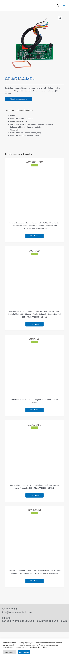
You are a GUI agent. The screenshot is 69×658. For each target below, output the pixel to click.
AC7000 (34, 251)
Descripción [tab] (9, 110)
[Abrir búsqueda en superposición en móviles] (57, 5)
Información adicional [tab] (24, 110)
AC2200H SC (34, 162)
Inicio (7, 80)
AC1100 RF (34, 510)
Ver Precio (35, 236)
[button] (60, 18)
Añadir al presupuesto (18, 99)
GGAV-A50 (34, 424)
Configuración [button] (10, 652)
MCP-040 (34, 339)
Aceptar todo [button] (24, 652)
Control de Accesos (17, 80)
